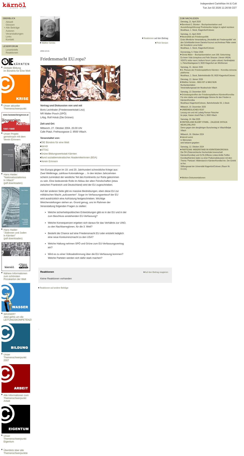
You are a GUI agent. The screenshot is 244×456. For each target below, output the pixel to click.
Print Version (162, 43)
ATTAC (45, 149)
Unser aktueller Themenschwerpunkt (15, 107)
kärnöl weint (187, 137)
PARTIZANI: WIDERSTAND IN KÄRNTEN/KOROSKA (205, 150)
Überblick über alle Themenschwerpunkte (16, 451)
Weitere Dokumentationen (193, 178)
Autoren (10, 30)
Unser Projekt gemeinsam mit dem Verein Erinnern (15, 136)
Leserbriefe (12, 49)
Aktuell (9, 21)
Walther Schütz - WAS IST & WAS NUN (199, 82)
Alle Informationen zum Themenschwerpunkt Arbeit (16, 398)
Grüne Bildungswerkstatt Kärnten (59, 153)
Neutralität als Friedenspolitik (195, 37)
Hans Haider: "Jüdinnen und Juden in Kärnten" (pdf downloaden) (15, 234)
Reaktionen (12, 52)
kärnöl (44, 146)
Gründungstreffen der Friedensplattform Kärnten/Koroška (208, 95)
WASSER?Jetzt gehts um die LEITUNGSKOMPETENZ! (18, 317)
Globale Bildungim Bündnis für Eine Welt (17, 69)
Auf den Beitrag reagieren (156, 272)
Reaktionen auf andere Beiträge (54, 288)
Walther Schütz (48, 43)
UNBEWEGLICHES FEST (193, 110)
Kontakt (10, 39)
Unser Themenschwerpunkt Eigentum (15, 438)
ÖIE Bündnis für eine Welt (55, 142)
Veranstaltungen (14, 33)
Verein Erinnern (49, 161)
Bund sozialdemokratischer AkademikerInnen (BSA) (69, 157)
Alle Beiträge (13, 27)
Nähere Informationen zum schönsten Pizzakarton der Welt (15, 276)
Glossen (10, 24)
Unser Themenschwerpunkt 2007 (15, 357)
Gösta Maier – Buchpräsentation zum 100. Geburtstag (206, 55)
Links (8, 36)
